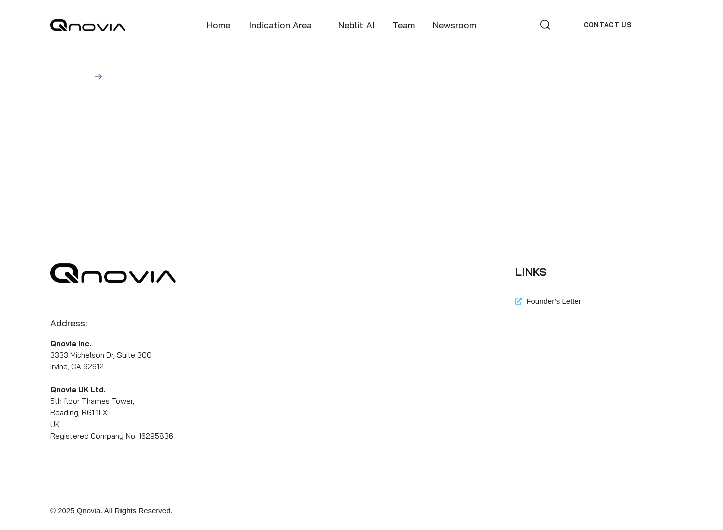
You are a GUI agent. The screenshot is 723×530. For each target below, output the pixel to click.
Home (79, 76)
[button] (545, 24)
